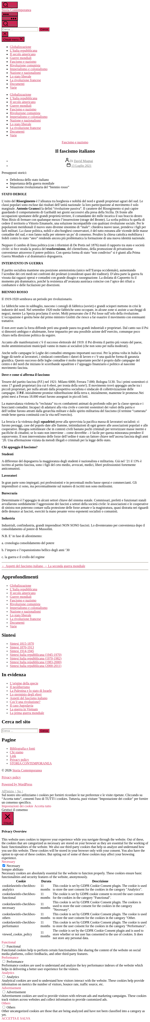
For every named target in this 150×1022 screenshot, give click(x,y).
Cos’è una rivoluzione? (25, 702)
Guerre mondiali (20, 58)
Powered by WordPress (17, 784)
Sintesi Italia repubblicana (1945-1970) (35, 654)
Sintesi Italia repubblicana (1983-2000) (35, 662)
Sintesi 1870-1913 (22, 647)
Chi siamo (16, 752)
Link (13, 756)
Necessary (13, 866)
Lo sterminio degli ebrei (26, 694)
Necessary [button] (8, 861)
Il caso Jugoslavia (21, 705)
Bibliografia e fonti (22, 748)
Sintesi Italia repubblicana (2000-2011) (35, 666)
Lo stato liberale (20, 76)
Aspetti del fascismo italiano (28, 698)
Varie (13, 87)
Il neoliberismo (20, 687)
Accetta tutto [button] (42, 806)
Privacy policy (19, 759)
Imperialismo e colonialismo (28, 69)
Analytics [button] (8, 972)
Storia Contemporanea (16, 10)
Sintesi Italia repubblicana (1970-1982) (35, 658)
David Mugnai (83, 161)
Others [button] (6, 1003)
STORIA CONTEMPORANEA (31, 763)
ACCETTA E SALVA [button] (16, 1018)
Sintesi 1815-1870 (22, 643)
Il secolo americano (23, 54)
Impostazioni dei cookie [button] (17, 806)
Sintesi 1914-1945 (22, 651)
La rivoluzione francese (25, 80)
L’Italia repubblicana (23, 50)
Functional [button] (9, 942)
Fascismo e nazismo (23, 61)
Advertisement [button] (11, 988)
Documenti (17, 84)
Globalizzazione (20, 47)
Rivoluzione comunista (25, 65)
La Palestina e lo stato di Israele (31, 690)
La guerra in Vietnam (24, 709)
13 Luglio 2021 (81, 165)
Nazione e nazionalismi (25, 72)
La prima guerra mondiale (27, 713)
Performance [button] (10, 957)
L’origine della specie (24, 683)
